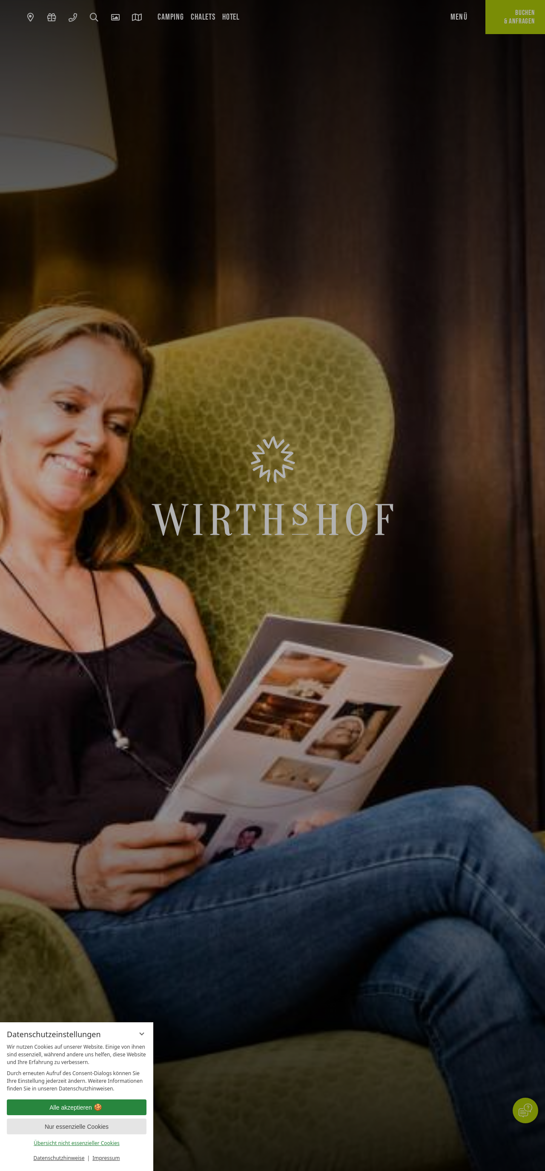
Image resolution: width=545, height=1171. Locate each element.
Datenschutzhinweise (59, 1158)
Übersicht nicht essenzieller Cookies (77, 1143)
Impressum (106, 1158)
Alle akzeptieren (76, 1107)
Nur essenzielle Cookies (77, 1126)
